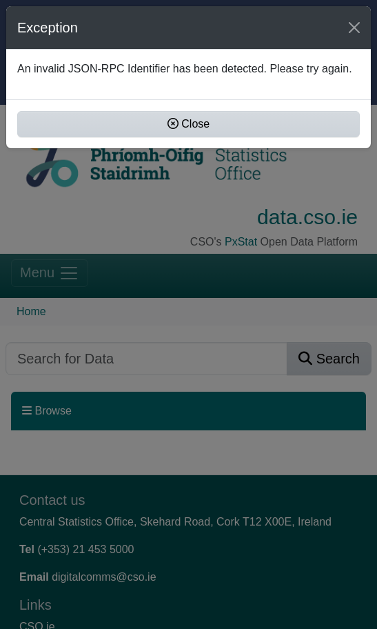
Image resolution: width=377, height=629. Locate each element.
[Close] (354, 28)
